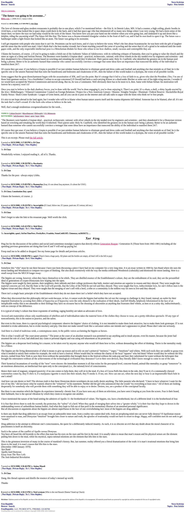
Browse (4, 4)
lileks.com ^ (6, 19)
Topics (170, 4)
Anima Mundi (39, 466)
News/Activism (177, 2)
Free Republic (7, 2)
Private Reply (18, 145)
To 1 (27, 166)
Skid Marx (37, 226)
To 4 (27, 258)
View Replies (31, 145)
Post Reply (6, 145)
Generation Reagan (109, 244)
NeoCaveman (39, 492)
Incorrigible (38, 205)
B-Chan (36, 142)
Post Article (179, 4)
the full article (36, 138)
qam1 (35, 256)
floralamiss (38, 163)
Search (12, 4)
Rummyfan (38, 184)
